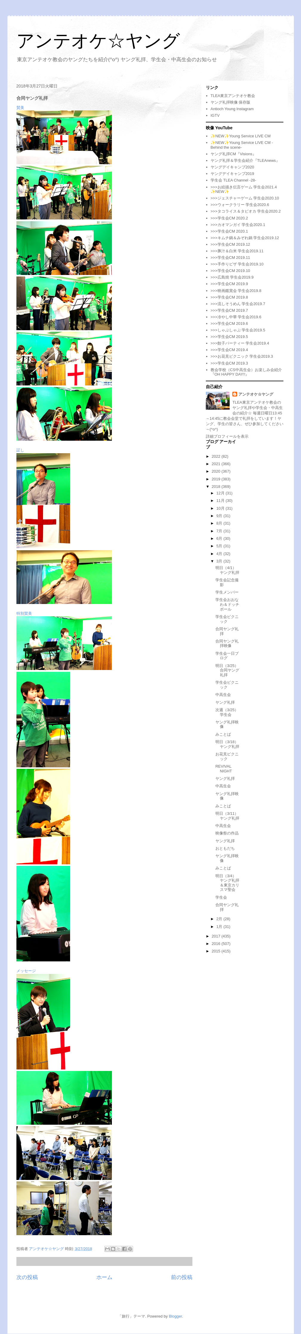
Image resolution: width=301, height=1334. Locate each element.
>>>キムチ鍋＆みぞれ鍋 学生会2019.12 (245, 238)
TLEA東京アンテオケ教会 (233, 95)
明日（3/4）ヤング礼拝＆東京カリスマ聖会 (227, 883)
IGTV (215, 115)
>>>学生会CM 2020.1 (229, 231)
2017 (217, 936)
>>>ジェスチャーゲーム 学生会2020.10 (245, 198)
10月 (221, 508)
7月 (219, 531)
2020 (217, 471)
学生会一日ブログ (227, 655)
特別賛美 (24, 613)
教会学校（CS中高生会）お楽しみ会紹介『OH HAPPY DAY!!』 (246, 372)
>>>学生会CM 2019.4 (229, 350)
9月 (219, 516)
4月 (219, 553)
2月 (219, 919)
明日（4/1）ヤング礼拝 (227, 570)
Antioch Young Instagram (232, 109)
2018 (217, 486)
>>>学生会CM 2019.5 (229, 336)
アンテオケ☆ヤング (98, 41)
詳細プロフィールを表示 (227, 436)
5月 (219, 546)
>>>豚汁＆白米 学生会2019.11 (237, 251)
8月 (219, 523)
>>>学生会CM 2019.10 (230, 270)
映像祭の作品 (227, 833)
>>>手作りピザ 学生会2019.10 (237, 264)
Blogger (175, 1316)
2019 (217, 479)
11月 (221, 500)
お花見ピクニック (227, 756)
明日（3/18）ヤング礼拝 (227, 744)
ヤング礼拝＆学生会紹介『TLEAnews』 (245, 160)
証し (20, 450)
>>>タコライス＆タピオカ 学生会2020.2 (246, 211)
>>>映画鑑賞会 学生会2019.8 (236, 290)
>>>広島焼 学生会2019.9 (232, 277)
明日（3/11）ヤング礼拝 (227, 815)
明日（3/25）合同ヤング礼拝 (227, 670)
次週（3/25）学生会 (226, 712)
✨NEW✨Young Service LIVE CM (241, 136)
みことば (223, 734)
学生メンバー (227, 592)
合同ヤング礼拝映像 (227, 643)
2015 (217, 951)
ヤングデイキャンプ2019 (232, 173)
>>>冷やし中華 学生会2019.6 (236, 317)
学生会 (221, 897)
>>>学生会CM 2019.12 (230, 244)
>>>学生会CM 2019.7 (229, 310)
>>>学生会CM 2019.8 (229, 297)
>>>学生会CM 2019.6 (229, 323)
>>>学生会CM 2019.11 (230, 257)
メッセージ (26, 971)
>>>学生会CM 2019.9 (229, 284)
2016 (217, 943)
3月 (219, 561)
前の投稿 (181, 1277)
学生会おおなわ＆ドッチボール (227, 604)
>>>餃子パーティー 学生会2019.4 (240, 343)
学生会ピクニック (227, 619)
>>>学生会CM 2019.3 (229, 363)
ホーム (104, 1277)
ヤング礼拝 (225, 702)
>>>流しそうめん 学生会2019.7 (238, 304)
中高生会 (223, 694)
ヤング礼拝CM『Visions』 (233, 154)
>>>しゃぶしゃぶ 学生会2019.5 (238, 330)
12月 (221, 493)
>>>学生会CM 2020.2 (229, 218)
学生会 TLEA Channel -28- (233, 180)
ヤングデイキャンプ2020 (232, 167)
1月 (219, 926)
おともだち (225, 848)
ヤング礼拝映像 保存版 (231, 102)
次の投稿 (27, 1277)
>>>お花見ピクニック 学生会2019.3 (242, 356)
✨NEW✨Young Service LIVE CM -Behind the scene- (242, 145)
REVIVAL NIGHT (223, 768)
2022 (217, 456)
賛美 (20, 107)
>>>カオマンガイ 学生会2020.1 (238, 224)
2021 (217, 464)
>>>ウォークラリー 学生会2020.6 (240, 204)
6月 (219, 538)
